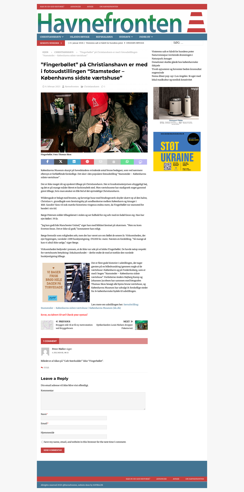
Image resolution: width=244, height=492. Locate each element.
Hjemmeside (47, 432)
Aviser (90, 7)
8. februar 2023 (52, 86)
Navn (43, 414)
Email (44, 423)
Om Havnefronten (109, 7)
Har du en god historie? (52, 7)
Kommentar (47, 390)
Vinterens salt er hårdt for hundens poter (173, 51)
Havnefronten (72, 86)
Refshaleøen (104, 36)
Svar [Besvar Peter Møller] (46, 368)
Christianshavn (50, 36)
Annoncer (75, 7)
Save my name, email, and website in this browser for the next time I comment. (85, 441)
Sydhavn (124, 36)
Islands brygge (80, 36)
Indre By (144, 36)
